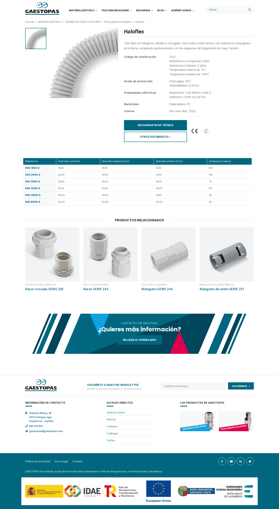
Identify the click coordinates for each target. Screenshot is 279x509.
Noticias (111, 419)
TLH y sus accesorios (96, 285)
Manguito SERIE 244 (157, 289)
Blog (160, 10)
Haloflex (139, 21)
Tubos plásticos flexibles (117, 21)
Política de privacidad (37, 461)
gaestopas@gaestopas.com (46, 431)
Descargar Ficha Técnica (155, 125)
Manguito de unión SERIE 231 (217, 285)
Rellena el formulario (139, 340)
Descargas (143, 10)
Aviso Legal (61, 461)
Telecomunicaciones (115, 10)
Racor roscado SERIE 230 (40, 285)
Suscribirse (239, 386)
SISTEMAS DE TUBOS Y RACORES (82, 21)
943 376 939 (35, 426)
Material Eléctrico (81, 10)
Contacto (112, 426)
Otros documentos (154, 137)
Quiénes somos (181, 10)
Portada (29, 21)
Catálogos (112, 433)
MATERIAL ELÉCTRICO (49, 21)
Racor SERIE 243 (95, 289)
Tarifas (111, 440)
